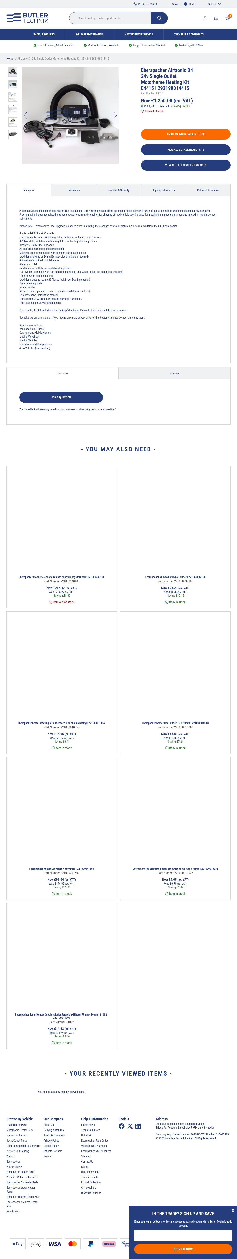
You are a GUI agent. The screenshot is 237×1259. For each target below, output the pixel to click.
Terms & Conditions (54, 1135)
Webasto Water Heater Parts (21, 1177)
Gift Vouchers (88, 1187)
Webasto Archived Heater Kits (22, 1196)
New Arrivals (13, 1211)
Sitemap (85, 1156)
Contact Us (87, 1161)
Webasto (11, 1156)
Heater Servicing (90, 1171)
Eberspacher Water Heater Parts (20, 1189)
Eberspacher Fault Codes (94, 1140)
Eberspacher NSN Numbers (96, 1151)
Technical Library (90, 1130)
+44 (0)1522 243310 (145, 4)
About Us (49, 1124)
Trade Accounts (89, 1177)
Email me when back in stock (186, 134)
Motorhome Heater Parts (20, 1130)
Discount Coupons (91, 1193)
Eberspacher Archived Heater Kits (22, 1203)
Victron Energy (14, 1166)
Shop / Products (44, 34)
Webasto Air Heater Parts (20, 1171)
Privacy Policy (51, 1140)
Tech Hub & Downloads (189, 34)
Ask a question (61, 397)
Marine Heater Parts (17, 1135)
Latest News (88, 1124)
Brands (47, 1156)
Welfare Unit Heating (89, 34)
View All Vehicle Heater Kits (185, 149)
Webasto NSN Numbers (94, 1145)
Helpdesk (86, 1135)
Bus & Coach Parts (16, 1140)
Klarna (84, 1166)
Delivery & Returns (54, 1130)
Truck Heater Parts (16, 1124)
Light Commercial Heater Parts (23, 1145)
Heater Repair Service (139, 34)
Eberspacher (13, 1161)
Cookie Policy (51, 1145)
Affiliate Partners (53, 1151)
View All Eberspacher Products (186, 165)
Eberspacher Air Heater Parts (22, 1182)
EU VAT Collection (91, 1182)
